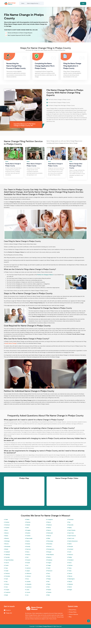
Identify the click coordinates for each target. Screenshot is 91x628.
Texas (69, 570)
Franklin (28, 535)
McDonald (50, 533)
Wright (70, 589)
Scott (69, 552)
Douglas (28, 530)
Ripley (70, 527)
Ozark (48, 568)
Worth (70, 587)
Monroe (49, 546)
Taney (70, 568)
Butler (6, 549)
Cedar (6, 570)
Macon (49, 522)
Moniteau (49, 543)
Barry (6, 530)
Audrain (7, 527)
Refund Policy (72, 609)
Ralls (48, 595)
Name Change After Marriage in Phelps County (75, 166)
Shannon (70, 554)
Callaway (7, 554)
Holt (27, 557)
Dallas (27, 519)
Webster (70, 584)
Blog (70, 616)
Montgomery (50, 549)
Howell (28, 562)
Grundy (28, 546)
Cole (6, 587)
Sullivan (70, 565)
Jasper (28, 570)
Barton (7, 533)
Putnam (49, 592)
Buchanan (7, 546)
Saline (70, 543)
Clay (6, 581)
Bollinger (7, 541)
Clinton (7, 584)
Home (22, 3)
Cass (6, 568)
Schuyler (70, 546)
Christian (7, 576)
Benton (7, 538)
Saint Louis (71, 538)
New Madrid (50, 554)
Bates (6, 535)
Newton (49, 557)
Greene (28, 543)
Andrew (7, 522)
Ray (69, 522)
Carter (7, 565)
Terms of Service (73, 614)
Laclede (28, 581)
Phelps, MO (9, 613)
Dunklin (28, 533)
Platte (48, 584)
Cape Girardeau (9, 560)
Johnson (28, 576)
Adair (6, 519)
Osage (49, 565)
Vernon (70, 573)
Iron (27, 565)
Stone (69, 562)
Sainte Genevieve (73, 541)
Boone (7, 543)
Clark (6, 579)
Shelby (70, 557)
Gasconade (29, 538)
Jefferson (28, 573)
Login (83, 3)
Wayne (70, 581)
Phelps (49, 579)
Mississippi (50, 541)
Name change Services (33, 3)
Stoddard (70, 560)
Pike (48, 581)
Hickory (28, 554)
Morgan (49, 552)
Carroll (7, 562)
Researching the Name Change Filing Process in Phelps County (16, 65)
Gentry (28, 541)
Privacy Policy (72, 612)
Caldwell (7, 552)
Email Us (8, 610)
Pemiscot (49, 570)
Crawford (7, 592)
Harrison (28, 549)
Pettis (48, 576)
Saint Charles (71, 530)
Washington (71, 579)
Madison (49, 525)
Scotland (70, 549)
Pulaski (49, 589)
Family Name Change (10, 343)
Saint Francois (72, 535)
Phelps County (41, 68)
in (55, 66)
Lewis (27, 589)
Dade (6, 595)
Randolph (70, 519)
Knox (27, 579)
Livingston (50, 519)
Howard (28, 560)
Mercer (49, 535)
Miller (48, 538)
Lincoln (28, 592)
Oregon (49, 562)
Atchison (7, 525)
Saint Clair (71, 533)
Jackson (28, 568)
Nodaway (49, 560)
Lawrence (28, 587)
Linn (27, 595)
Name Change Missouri (45, 626)
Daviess (28, 522)
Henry (27, 552)
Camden (7, 557)
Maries (49, 527)
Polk (48, 587)
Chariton (7, 573)
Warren (70, 576)
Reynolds (70, 525)
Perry (48, 573)
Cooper (7, 589)
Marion (49, 530)
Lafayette (28, 584)
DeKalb (28, 525)
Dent (27, 527)
